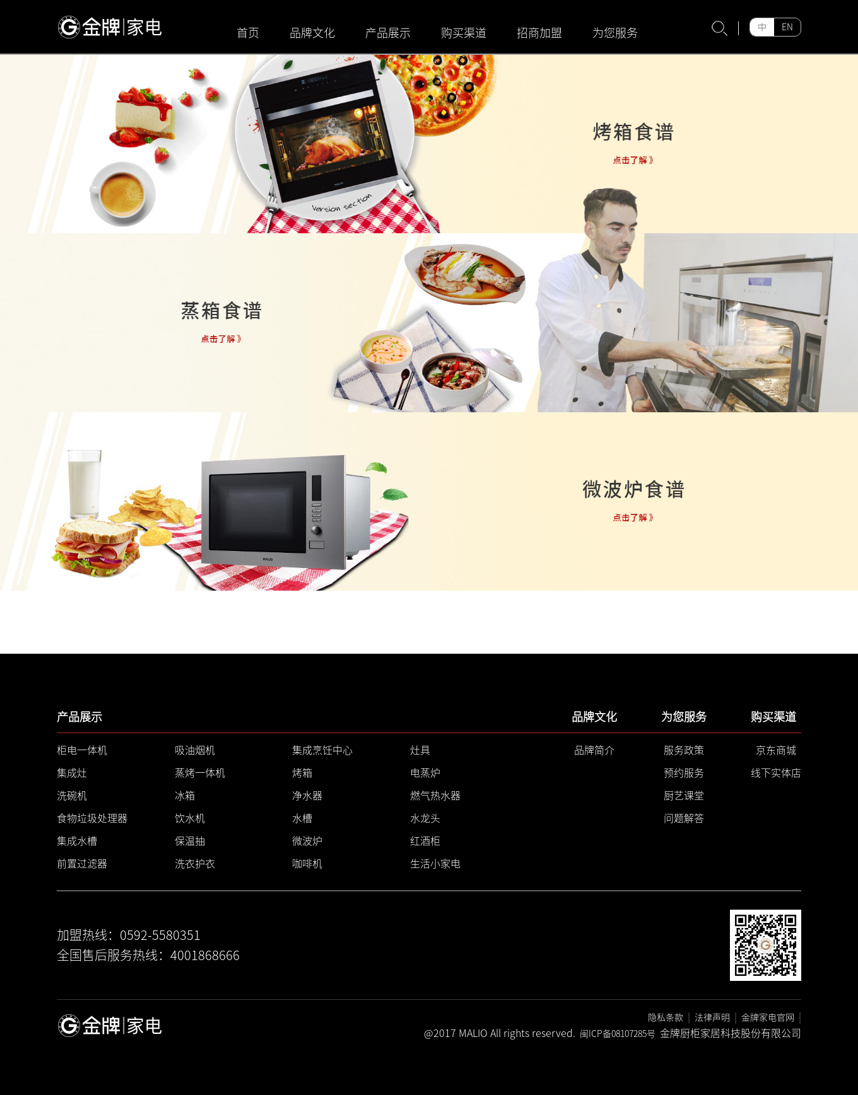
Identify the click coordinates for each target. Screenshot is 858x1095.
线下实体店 (776, 773)
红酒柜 (425, 841)
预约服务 (684, 773)
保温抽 (190, 841)
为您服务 (615, 32)
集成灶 (72, 773)
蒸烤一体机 (200, 773)
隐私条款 (665, 1017)
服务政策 (684, 750)
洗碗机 (72, 796)
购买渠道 (463, 32)
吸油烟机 (195, 750)
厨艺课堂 (684, 796)
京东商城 (776, 750)
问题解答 (684, 818)
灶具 (420, 750)
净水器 (307, 796)
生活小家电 (435, 864)
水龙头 (425, 818)
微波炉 (307, 841)
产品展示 (388, 32)
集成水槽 (77, 841)
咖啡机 (307, 864)
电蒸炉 (425, 773)
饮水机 (190, 818)
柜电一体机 (82, 750)
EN (787, 27)
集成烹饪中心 (322, 750)
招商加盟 (539, 32)
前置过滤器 (82, 864)
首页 (248, 32)
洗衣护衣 (195, 864)
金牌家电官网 (767, 1017)
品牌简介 (594, 750)
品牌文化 (312, 32)
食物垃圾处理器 (92, 818)
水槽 (302, 818)
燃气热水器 (435, 796)
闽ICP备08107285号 (617, 1033)
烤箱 (302, 773)
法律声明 (712, 1017)
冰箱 (185, 796)
